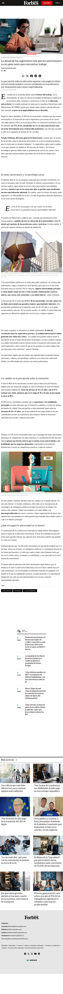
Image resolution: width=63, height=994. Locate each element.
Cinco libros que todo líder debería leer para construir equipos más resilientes (13, 788)
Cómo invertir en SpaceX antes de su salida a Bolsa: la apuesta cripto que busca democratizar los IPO (35, 709)
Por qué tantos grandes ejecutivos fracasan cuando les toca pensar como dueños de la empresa (14, 897)
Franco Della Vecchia (8, 68)
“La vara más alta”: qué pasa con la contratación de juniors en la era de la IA (15, 860)
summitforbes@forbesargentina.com (16, 932)
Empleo (18, 591)
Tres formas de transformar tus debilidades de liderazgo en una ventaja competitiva (47, 788)
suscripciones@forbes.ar (17, 935)
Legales (4, 948)
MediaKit (4, 945)
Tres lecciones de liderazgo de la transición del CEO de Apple (13, 821)
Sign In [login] (58, 3)
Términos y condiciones (52, 945)
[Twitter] (28, 953)
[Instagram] (32, 953)
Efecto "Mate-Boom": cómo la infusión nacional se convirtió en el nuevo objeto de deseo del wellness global (35, 693)
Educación (7, 591)
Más (34, 631)
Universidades (30, 591)
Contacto (20, 945)
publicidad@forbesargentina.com (16, 926)
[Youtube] (35, 953)
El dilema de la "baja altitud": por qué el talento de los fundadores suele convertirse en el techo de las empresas (47, 861)
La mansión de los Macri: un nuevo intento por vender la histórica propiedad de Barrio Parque (35, 661)
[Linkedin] (39, 953)
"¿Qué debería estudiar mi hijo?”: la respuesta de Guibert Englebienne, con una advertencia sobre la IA (35, 677)
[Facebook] (25, 953)
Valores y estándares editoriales (33, 945)
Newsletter (12, 945)
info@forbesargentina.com (13, 929)
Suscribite (47, 3)
